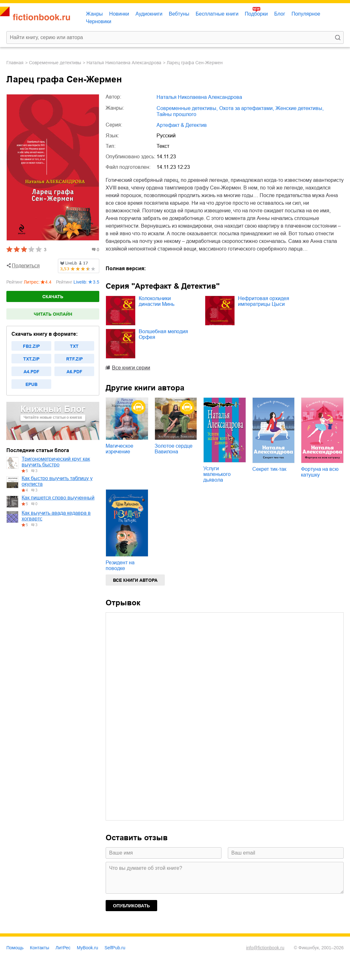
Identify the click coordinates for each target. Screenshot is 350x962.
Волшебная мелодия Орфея (163, 334)
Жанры (94, 14)
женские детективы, (300, 108)
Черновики (98, 21)
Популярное (305, 14)
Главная (15, 62)
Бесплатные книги (217, 14)
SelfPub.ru (114, 947)
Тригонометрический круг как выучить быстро (56, 461)
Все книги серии (131, 367)
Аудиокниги (149, 14)
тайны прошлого (176, 114)
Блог (279, 14)
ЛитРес (63, 947)
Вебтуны (179, 14)
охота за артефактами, (246, 108)
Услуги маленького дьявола (217, 474)
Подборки (256, 14)
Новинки (119, 14)
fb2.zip (31, 346)
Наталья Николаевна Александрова (124, 62)
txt (74, 346)
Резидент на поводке (120, 565)
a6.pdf (74, 371)
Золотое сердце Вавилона (173, 448)
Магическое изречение (119, 448)
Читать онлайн (53, 314)
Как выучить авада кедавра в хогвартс (56, 515)
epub (31, 384)
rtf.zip (74, 358)
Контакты (39, 947)
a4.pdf (31, 371)
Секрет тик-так (269, 469)
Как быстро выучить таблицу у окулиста (57, 481)
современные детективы (55, 62)
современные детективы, (187, 108)
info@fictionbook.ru (265, 947)
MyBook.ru (87, 947)
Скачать (52, 296)
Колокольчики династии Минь (156, 301)
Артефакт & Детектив (182, 125)
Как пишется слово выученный (58, 497)
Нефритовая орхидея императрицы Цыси (263, 301)
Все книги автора (135, 580)
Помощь (15, 947)
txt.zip (31, 358)
